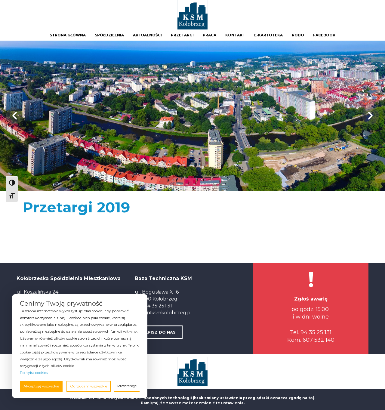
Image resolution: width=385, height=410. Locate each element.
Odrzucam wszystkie (88, 386)
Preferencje (127, 386)
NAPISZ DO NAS (159, 332)
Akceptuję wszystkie (41, 386)
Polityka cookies (34, 372)
